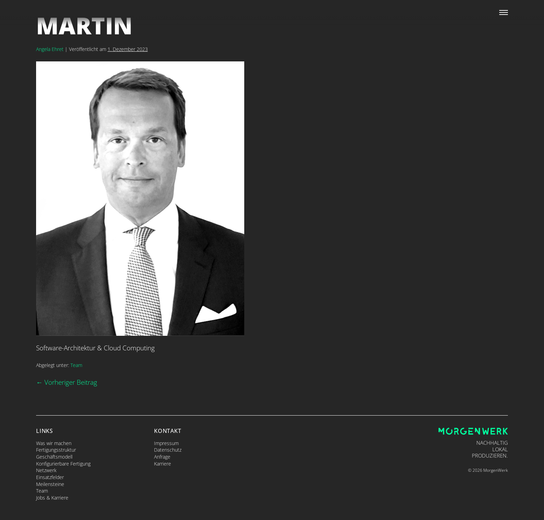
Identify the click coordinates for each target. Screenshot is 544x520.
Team (76, 365)
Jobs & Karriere (52, 497)
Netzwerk (46, 470)
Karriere (162, 463)
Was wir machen (53, 443)
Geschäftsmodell (54, 456)
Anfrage (162, 456)
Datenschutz (167, 449)
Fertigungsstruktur (56, 449)
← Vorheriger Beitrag (66, 382)
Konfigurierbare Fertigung (63, 463)
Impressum (166, 443)
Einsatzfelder (50, 477)
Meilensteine (50, 484)
